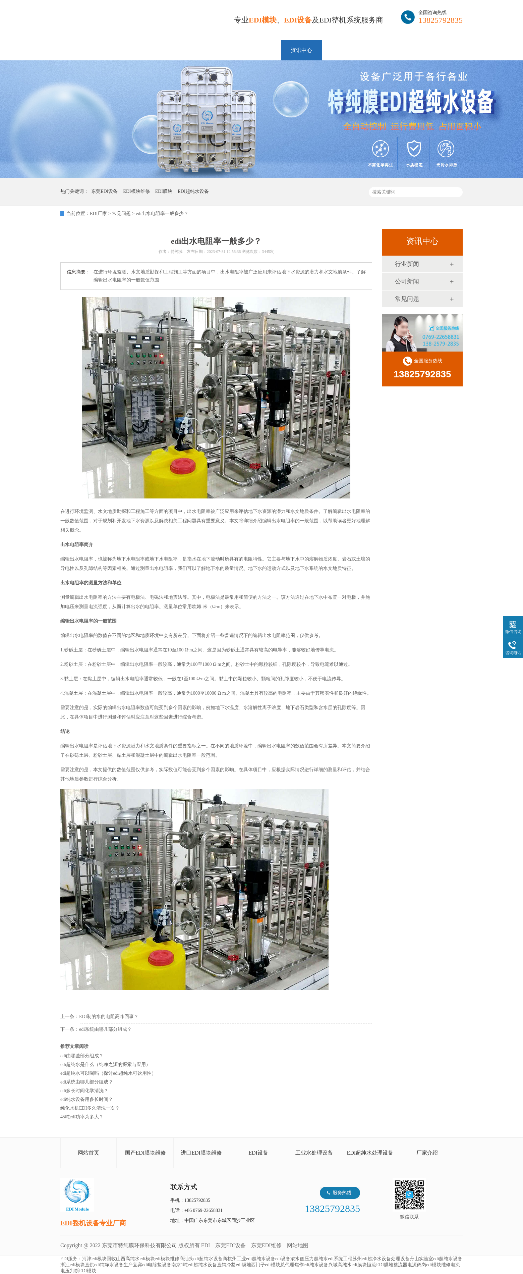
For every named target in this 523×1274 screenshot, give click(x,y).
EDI (140, 21)
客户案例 (342, 50)
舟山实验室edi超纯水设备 (436, 1258)
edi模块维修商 (169, 1258)
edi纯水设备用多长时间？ (86, 1099)
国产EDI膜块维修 (145, 1153)
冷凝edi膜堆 (238, 1264)
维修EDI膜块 (165, 50)
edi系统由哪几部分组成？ (105, 1029)
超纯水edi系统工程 (333, 1258)
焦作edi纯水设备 (311, 1264)
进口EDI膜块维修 (201, 1153)
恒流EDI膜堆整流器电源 (392, 1264)
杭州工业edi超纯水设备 (251, 1258)
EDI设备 (258, 1153)
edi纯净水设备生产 (113, 1264)
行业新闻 (407, 264)
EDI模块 (121, 50)
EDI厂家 (98, 213)
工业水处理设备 (314, 1153)
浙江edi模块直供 (77, 1264)
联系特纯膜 (432, 50)
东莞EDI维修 (266, 1245)
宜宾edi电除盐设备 (152, 1264)
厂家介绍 (427, 1153)
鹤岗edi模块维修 (434, 1264)
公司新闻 (407, 281)
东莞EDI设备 (230, 1245)
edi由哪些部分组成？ (82, 1055)
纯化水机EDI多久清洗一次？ (90, 1108)
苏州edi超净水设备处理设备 (381, 1258)
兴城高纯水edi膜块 (347, 1264)
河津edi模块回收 (99, 1258)
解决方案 (260, 50)
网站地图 (297, 1245)
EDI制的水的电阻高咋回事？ (108, 1016)
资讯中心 (301, 50)
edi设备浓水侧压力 (294, 1258)
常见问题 (121, 213)
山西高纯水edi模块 (135, 1258)
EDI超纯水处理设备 (370, 1153)
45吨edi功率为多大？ (82, 1116)
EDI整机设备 (215, 50)
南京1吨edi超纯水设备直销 (198, 1264)
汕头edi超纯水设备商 (205, 1258)
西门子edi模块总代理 (272, 1264)
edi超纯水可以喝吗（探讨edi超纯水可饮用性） (108, 1073)
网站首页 (81, 50)
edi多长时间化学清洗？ (84, 1090)
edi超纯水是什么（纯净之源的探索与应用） (105, 1064)
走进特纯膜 (385, 50)
